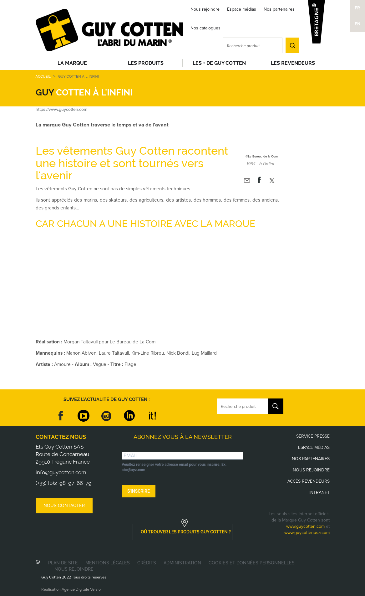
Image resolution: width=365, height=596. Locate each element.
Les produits (146, 63)
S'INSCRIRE (138, 491)
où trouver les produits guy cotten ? (186, 531)
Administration (182, 562)
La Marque (72, 63)
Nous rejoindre (205, 9)
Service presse (313, 436)
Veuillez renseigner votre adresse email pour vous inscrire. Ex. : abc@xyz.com (175, 467)
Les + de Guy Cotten (219, 63)
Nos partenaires (279, 9)
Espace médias (241, 9)
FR (357, 8)
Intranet (319, 492)
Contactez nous (61, 437)
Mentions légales (107, 562)
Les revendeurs (293, 63)
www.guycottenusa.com (307, 532)
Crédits (146, 562)
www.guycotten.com (305, 526)
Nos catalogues (205, 28)
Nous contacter (64, 505)
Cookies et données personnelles (252, 562)
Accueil (43, 76)
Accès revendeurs (308, 481)
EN (357, 24)
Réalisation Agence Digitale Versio (71, 589)
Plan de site (63, 562)
